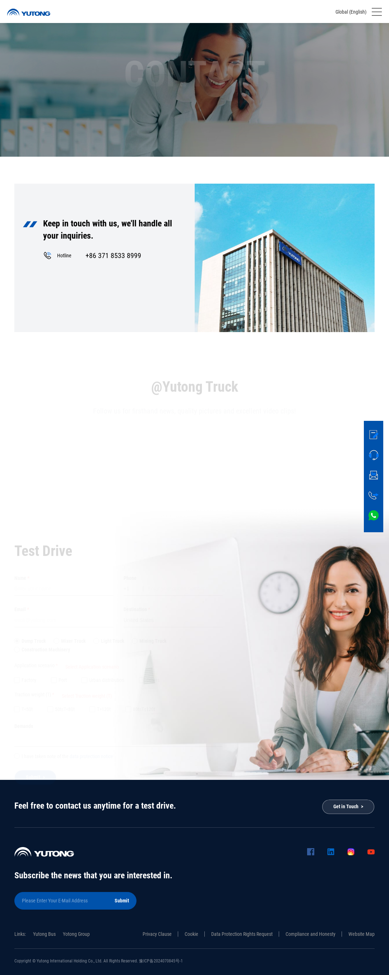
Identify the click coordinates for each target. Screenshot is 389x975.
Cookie (191, 934)
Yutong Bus (44, 934)
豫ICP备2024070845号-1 (161, 960)
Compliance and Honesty (310, 934)
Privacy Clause (157, 934)
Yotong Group (76, 934)
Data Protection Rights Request (242, 934)
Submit (122, 900)
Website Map (361, 934)
